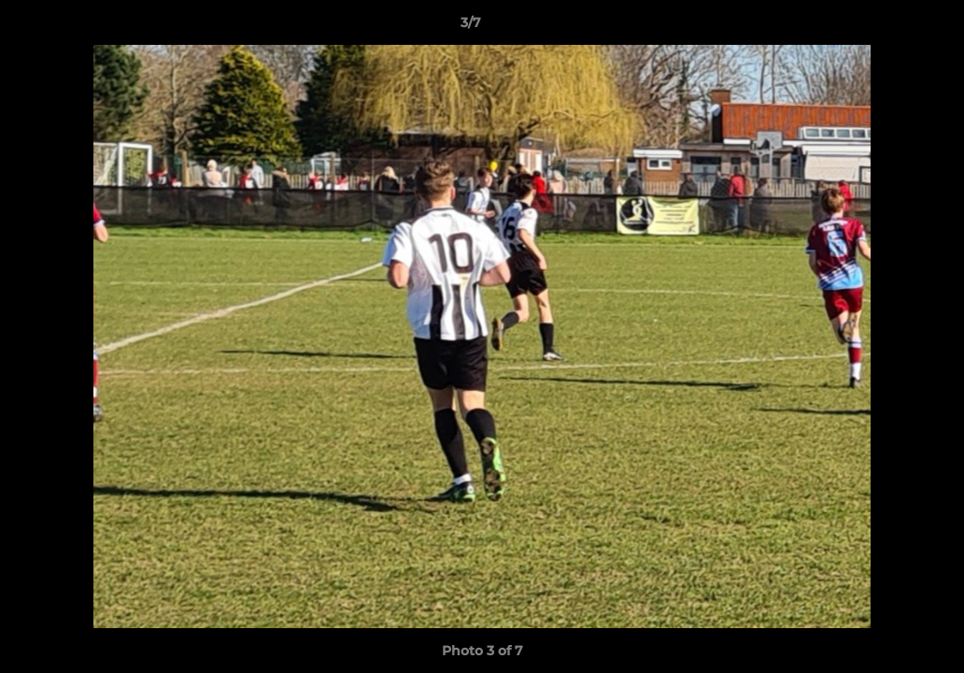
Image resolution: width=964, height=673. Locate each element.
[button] (885, 27)
